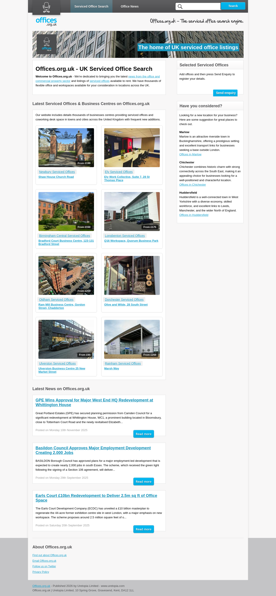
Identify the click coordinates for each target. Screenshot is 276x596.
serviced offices (100, 81)
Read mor (143, 434)
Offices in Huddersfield (193, 215)
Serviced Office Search (91, 6)
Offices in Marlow (190, 154)
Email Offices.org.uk (44, 560)
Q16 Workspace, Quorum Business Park (131, 240)
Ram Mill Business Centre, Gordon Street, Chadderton (61, 306)
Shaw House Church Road (56, 176)
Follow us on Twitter (44, 566)
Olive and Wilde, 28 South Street (126, 304)
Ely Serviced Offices (119, 172)
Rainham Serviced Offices (123, 363)
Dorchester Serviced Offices (124, 299)
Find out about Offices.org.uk (49, 555)
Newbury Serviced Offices (57, 172)
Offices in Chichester (192, 184)
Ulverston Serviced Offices (57, 363)
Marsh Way (111, 368)
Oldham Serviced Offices (56, 299)
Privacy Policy (40, 572)
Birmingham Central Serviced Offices (64, 235)
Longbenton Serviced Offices (125, 235)
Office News (130, 6)
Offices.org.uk (41, 586)
